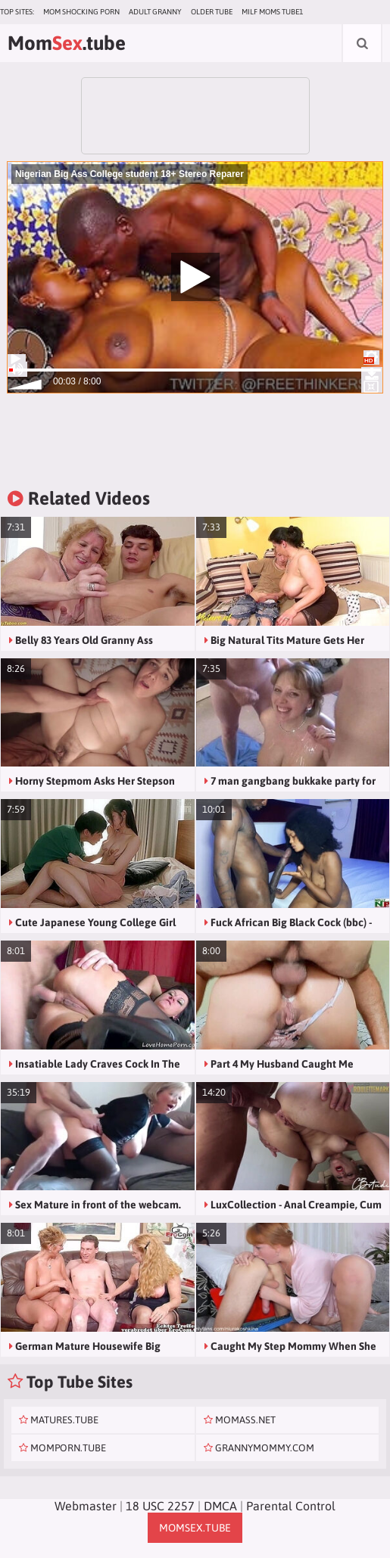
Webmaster (86, 1506)
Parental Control (290, 1506)
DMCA (220, 1506)
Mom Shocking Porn (81, 12)
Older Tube (211, 12)
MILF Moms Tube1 (272, 12)
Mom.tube (67, 43)
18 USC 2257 (160, 1506)
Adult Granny (155, 12)
